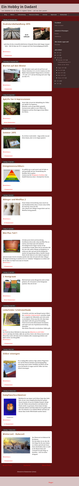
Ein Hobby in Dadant (19, 6)
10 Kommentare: (9, 223)
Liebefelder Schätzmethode (17, 310)
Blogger (51, 482)
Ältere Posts (46, 465)
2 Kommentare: (8, 156)
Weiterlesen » (7, 51)
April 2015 (61, 72)
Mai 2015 (60, 70)
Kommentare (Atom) (30, 471)
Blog (5, 14)
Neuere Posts (7, 465)
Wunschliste (57, 44)
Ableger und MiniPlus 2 (14, 199)
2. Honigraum (9, 276)
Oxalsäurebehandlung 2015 (16, 24)
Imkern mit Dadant (59, 25)
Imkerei (12, 14)
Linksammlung (22, 14)
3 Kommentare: (8, 461)
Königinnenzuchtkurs (13, 166)
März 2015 (61, 75)
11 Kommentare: (9, 424)
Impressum (54, 14)
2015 (58, 58)
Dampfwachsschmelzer (14, 395)
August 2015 (61, 67)
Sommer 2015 (9, 132)
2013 (58, 83)
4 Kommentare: (8, 266)
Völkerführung (58, 36)
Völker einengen (11, 353)
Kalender (57, 33)
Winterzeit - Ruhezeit (13, 434)
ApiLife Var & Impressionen (16, 99)
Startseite (27, 465)
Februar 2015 (61, 78)
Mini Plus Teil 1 (10, 233)
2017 (58, 52)
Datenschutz (63, 14)
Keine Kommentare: (10, 122)
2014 (58, 81)
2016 (58, 55)
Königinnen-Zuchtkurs (38, 175)
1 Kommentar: (8, 55)
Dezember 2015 (62, 60)
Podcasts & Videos (34, 14)
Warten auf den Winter (14, 65)
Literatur (44, 14)
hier (5, 330)
